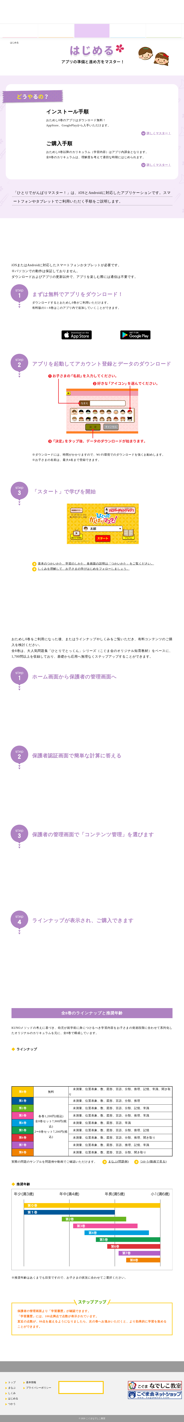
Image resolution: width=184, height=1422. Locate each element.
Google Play (171, 18)
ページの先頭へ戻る (177, 1357)
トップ (12, 1382)
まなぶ (12, 1387)
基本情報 (31, 1382)
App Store (148, 18)
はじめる (13, 1398)
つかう (12, 1404)
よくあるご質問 (81, 1387)
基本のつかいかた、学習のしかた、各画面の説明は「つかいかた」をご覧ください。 (96, 563)
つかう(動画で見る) (153, 1161)
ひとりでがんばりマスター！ (21, 14)
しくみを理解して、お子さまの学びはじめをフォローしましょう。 (84, 568)
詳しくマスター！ (159, 133)
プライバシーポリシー (38, 1387)
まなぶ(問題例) (118, 1161)
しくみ (12, 1393)
